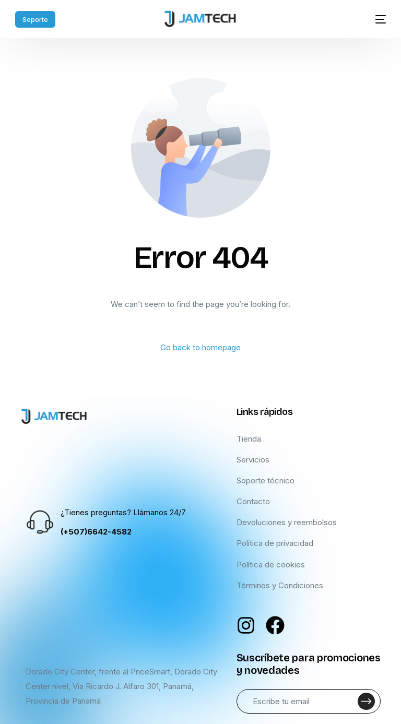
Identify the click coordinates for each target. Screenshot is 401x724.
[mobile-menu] (374, 19)
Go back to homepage (200, 347)
